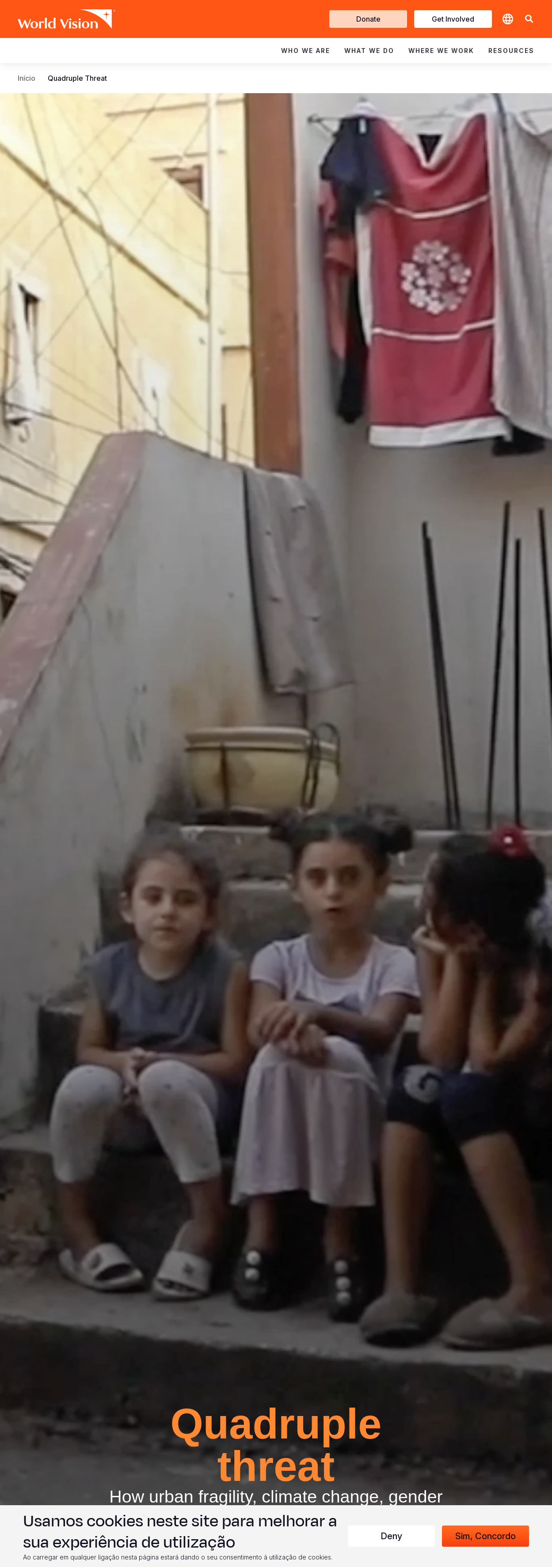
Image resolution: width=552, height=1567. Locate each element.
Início (26, 78)
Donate (368, 19)
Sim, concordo (485, 1536)
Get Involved (453, 19)
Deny (391, 1536)
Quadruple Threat (77, 78)
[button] (529, 19)
